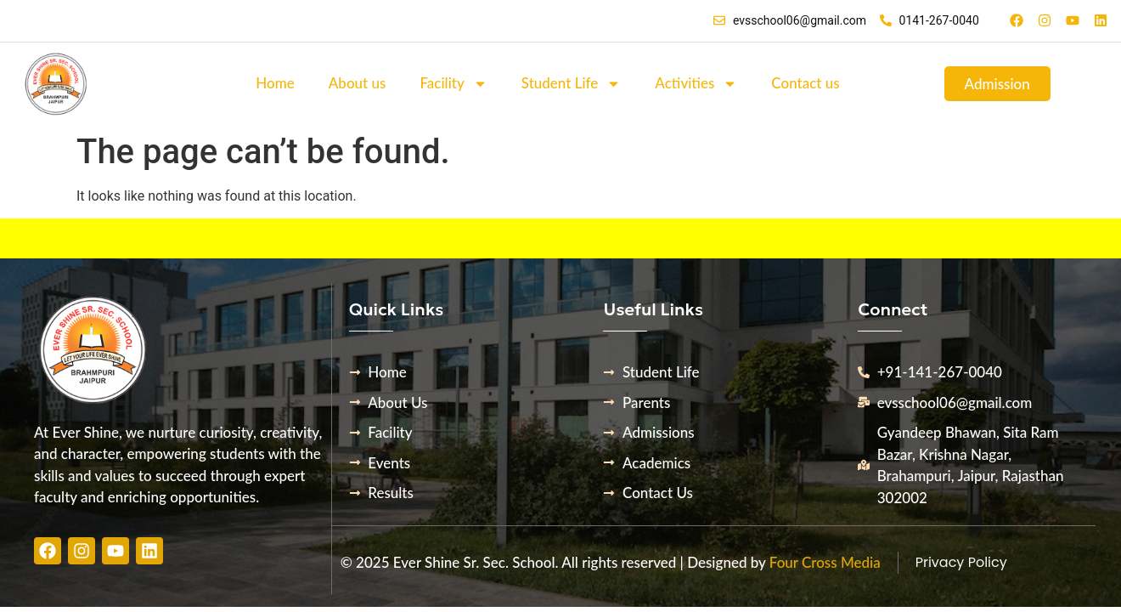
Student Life (571, 83)
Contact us (805, 83)
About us (357, 83)
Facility (453, 83)
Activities (696, 83)
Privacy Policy (961, 562)
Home (275, 83)
